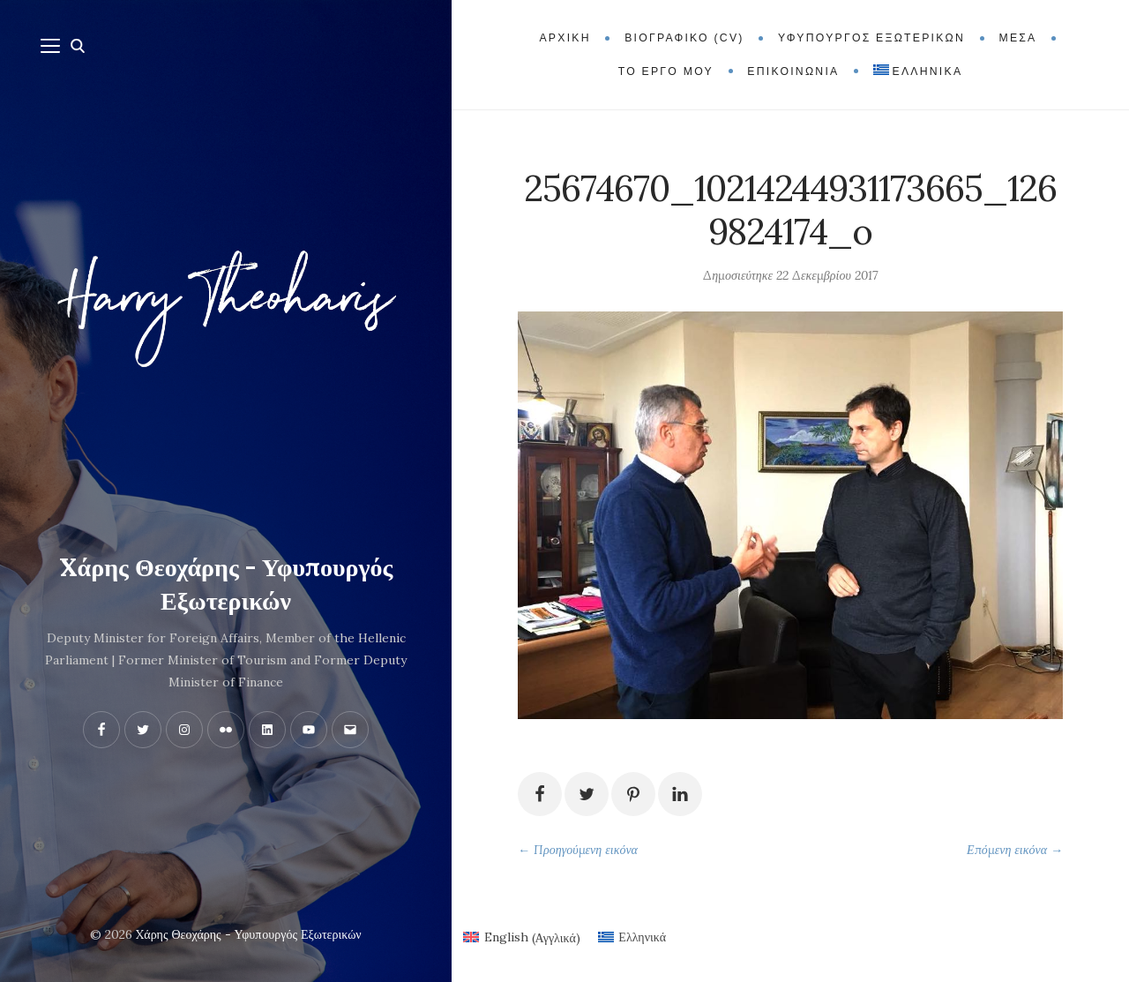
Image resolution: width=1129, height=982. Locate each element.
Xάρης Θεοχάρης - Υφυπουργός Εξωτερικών (226, 584)
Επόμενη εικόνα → (1015, 850)
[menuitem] (917, 71)
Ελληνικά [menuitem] (642, 937)
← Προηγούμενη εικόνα (578, 850)
